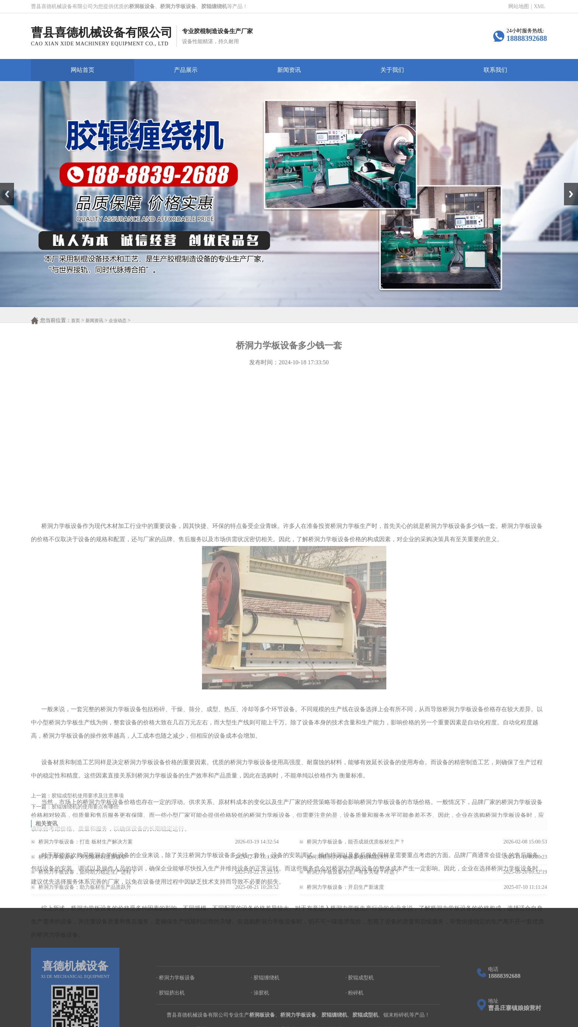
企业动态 (117, 329)
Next (568, 185)
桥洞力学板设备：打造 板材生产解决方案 (85, 850)
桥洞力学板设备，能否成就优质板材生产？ (356, 850)
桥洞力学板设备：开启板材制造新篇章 (82, 865)
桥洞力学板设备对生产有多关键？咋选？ (353, 880)
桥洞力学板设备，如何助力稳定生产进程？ (87, 880)
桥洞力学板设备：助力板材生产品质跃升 (84, 895)
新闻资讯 (289, 70)
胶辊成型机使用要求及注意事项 (88, 802)
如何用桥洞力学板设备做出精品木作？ (350, 865)
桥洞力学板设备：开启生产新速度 (345, 895)
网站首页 (82, 70)
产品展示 (186, 70)
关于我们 (392, 70)
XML (539, 7)
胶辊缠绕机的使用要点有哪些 (85, 813)
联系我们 (495, 70)
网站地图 (518, 7)
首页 (75, 329)
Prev (4, 185)
